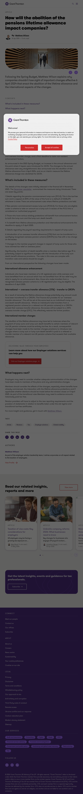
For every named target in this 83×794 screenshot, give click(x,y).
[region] (41, 134)
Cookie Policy (12, 139)
